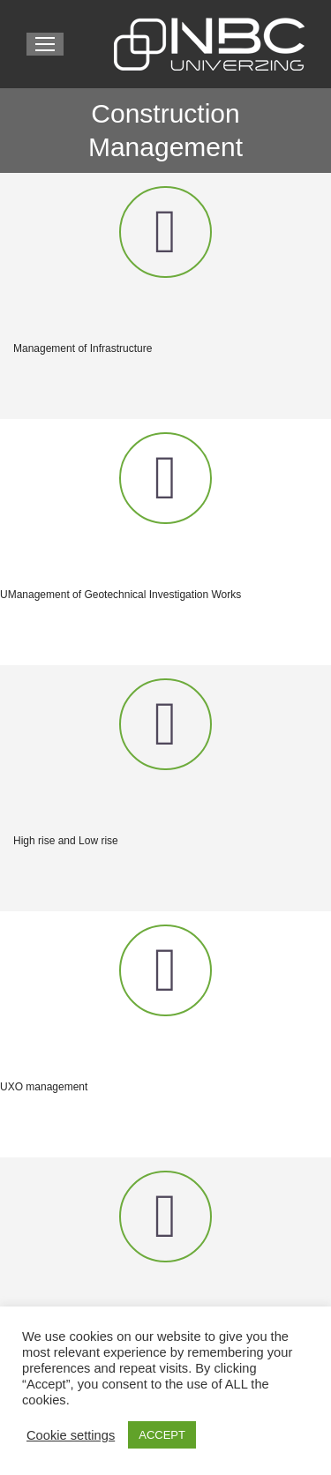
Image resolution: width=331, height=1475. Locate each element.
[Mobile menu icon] (45, 44)
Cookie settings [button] (70, 1435)
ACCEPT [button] (162, 1434)
